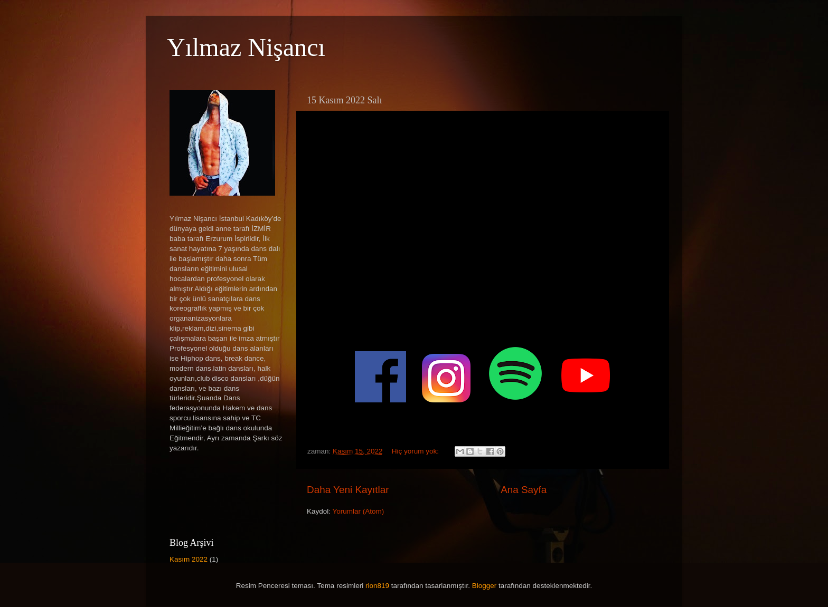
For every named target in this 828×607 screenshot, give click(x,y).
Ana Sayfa (524, 489)
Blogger (484, 586)
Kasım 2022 (189, 559)
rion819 (377, 586)
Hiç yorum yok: (416, 451)
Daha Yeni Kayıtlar (348, 489)
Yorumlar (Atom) (358, 511)
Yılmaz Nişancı (246, 47)
